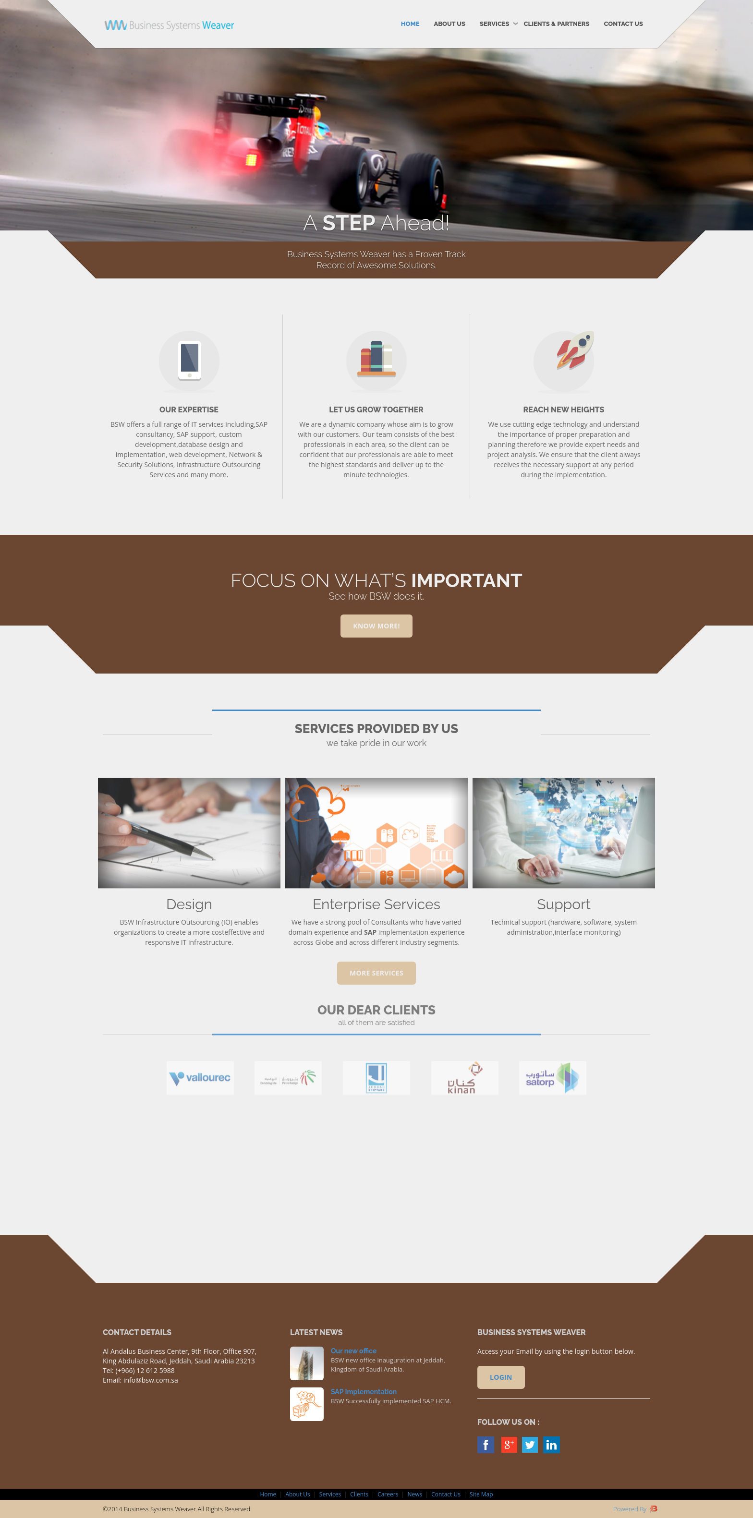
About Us (449, 23)
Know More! (376, 625)
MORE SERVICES (376, 972)
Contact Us (623, 23)
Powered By (635, 1509)
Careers (387, 1494)
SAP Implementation (364, 1392)
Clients (359, 1494)
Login (501, 1377)
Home (410, 23)
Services (495, 23)
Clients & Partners (557, 23)
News (414, 1494)
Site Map (481, 1494)
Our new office (353, 1351)
